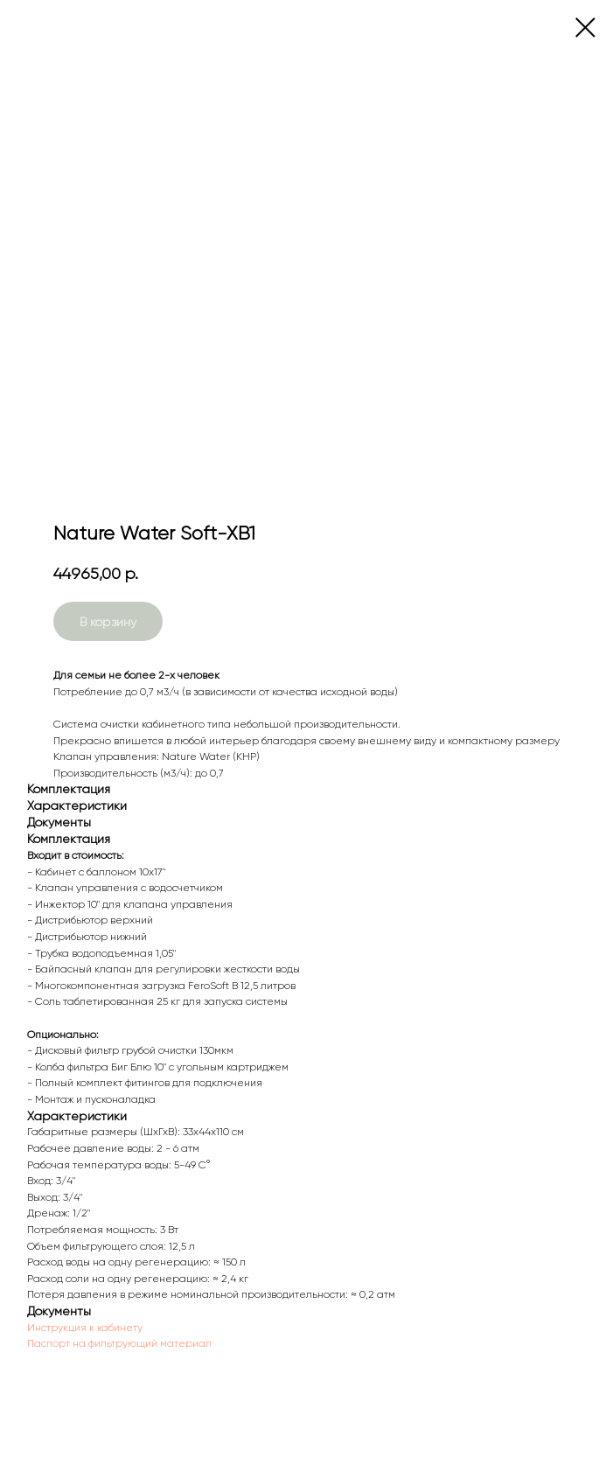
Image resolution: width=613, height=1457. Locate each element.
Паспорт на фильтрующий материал (119, 1343)
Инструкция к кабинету (85, 1327)
